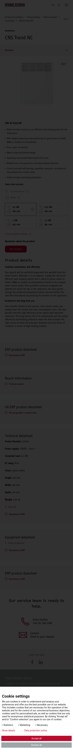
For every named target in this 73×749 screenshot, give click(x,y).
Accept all (36, 738)
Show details (8, 730)
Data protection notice (35, 730)
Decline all (36, 745)
